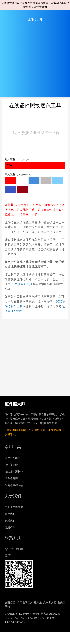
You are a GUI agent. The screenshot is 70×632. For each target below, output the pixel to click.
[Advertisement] (35, 62)
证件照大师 (35, 19)
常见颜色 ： (34, 183)
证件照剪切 (11, 478)
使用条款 (10, 527)
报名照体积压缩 (14, 485)
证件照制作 (11, 464)
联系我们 (10, 520)
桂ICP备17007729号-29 (28, 618)
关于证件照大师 (14, 507)
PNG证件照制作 (14, 471)
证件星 (35, 430)
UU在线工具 (25, 602)
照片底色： (35, 163)
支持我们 (10, 513)
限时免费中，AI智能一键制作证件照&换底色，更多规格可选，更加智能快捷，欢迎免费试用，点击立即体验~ (35, 209)
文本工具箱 (49, 602)
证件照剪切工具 (21, 284)
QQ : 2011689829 (14, 549)
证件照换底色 (12, 458)
